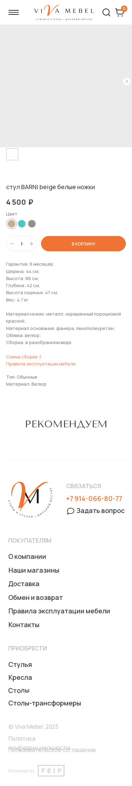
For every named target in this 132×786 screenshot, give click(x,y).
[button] (95, 510)
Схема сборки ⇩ (24, 357)
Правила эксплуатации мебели (40, 364)
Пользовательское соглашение (52, 750)
